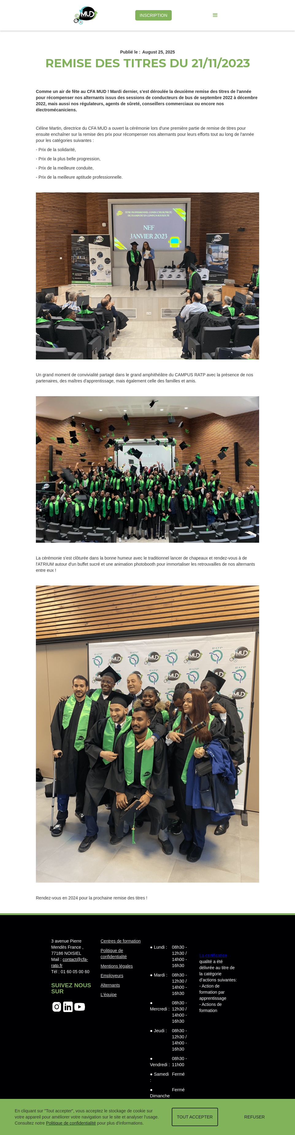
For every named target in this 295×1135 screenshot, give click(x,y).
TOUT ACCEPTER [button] (195, 1117)
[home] (86, 15)
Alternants (110, 985)
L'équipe (109, 994)
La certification (213, 955)
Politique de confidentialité (71, 1123)
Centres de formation (121, 941)
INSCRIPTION (153, 15)
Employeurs (112, 975)
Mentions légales (117, 966)
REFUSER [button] (254, 1117)
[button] (215, 15)
